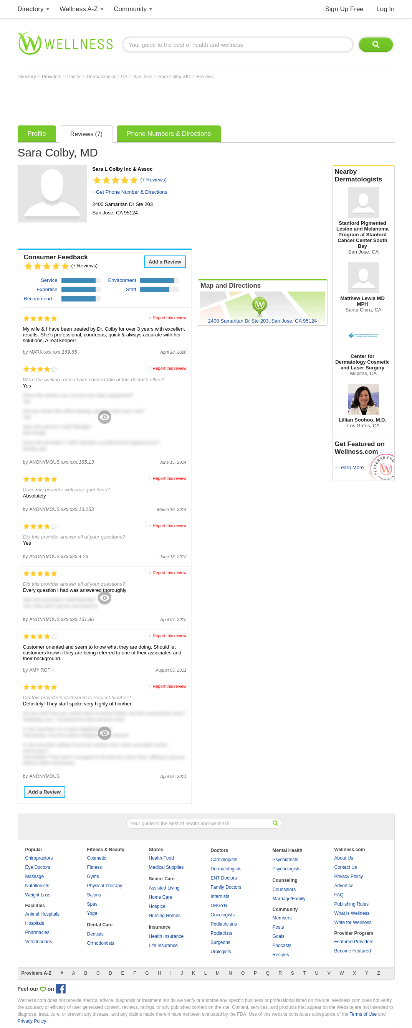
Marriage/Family (289, 898)
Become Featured (352, 951)
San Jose (143, 76)
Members (282, 918)
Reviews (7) (86, 134)
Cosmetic (96, 858)
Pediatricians (224, 924)
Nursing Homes (165, 915)
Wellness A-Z (79, 9)
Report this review (169, 317)
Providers (52, 76)
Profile (37, 133)
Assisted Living (164, 888)
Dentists (95, 934)
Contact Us (345, 867)
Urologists (221, 951)
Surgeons (220, 942)
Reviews (204, 76)
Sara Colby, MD (175, 76)
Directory (31, 9)
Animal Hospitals (42, 914)
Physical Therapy (104, 885)
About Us (343, 858)
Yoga (92, 913)
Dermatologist (101, 76)
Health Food (161, 858)
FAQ (339, 895)
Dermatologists (226, 868)
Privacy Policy (348, 876)
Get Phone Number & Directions (131, 192)
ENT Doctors (224, 878)
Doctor (74, 76)
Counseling (285, 880)
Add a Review (165, 262)
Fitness (94, 867)
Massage (34, 876)
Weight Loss (38, 895)
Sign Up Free (344, 9)
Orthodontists (100, 943)
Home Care (160, 897)
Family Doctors (226, 887)
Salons (94, 895)
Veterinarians (38, 941)
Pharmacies (37, 932)
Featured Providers (354, 941)
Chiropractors (39, 858)
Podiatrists (221, 933)
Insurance (160, 927)
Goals (279, 936)
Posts (278, 927)
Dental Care (100, 925)
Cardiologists (224, 859)
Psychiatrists (285, 859)
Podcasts (282, 945)
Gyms (93, 876)
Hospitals (34, 923)
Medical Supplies (166, 867)
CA (124, 76)
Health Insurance (166, 936)
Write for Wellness (353, 922)
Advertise (344, 885)
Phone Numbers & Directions (169, 133)
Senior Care (162, 878)
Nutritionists (37, 885)
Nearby (363, 175)
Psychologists (287, 868)
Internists (220, 896)
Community (130, 9)
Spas (92, 904)
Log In (385, 9)
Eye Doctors (37, 867)
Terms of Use (363, 1014)
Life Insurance (163, 945)
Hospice (157, 906)
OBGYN (219, 905)
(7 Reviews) (154, 180)
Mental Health (288, 850)
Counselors (284, 889)
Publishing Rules (351, 904)
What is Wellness (352, 913)
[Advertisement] (157, 100)
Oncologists (223, 915)
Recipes (281, 954)
